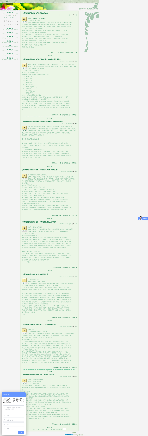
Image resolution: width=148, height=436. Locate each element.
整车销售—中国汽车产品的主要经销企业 (43, 324)
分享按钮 (49, 55)
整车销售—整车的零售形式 (39, 274)
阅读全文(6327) (56, 115)
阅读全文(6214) (55, 52)
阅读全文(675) (56, 367)
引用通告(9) (73, 367)
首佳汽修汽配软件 (78, 435)
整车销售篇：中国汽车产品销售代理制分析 (44, 170)
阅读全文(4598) (56, 163)
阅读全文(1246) (56, 215)
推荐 (24, 22)
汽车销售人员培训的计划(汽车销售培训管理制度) (46, 59)
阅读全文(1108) (56, 317)
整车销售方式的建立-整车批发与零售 (42, 374)
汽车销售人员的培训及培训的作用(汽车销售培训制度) (47, 121)
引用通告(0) (73, 115)
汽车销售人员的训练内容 (39, 18)
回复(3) (62, 163)
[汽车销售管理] (26, 13)
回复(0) (61, 52)
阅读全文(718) (56, 424)
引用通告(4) (73, 163)
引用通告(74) (73, 52)
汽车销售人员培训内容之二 (39, 13)
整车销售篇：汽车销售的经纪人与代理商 (43, 222)
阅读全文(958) (56, 267)
